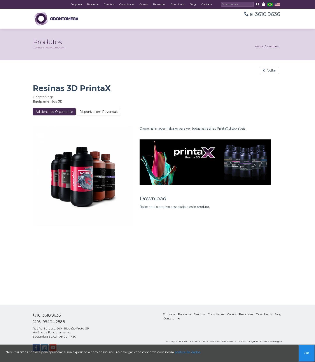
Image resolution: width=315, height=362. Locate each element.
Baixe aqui (147, 207)
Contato (206, 4)
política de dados (187, 352)
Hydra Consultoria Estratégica (266, 341)
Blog (193, 4)
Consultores (126, 4)
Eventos (109, 4)
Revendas (159, 4)
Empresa (76, 4)
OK (306, 353)
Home (259, 46)
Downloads (177, 4)
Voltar (269, 70)
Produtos (93, 4)
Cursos (143, 4)
